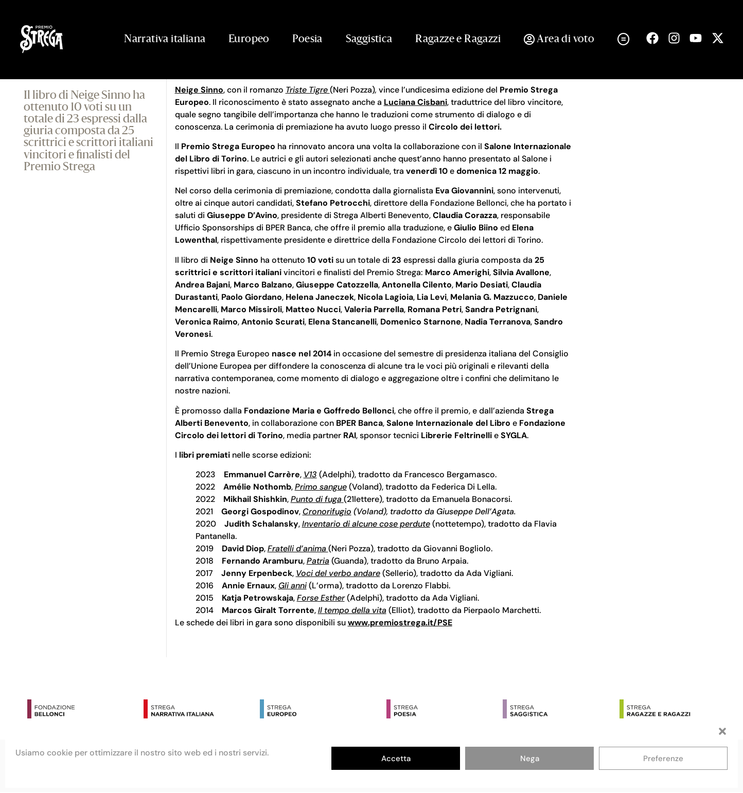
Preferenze (663, 758)
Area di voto (559, 39)
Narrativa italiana (164, 39)
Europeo (249, 39)
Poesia (307, 39)
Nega (529, 758)
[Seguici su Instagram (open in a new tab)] (674, 38)
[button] (722, 731)
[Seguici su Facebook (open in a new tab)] (652, 38)
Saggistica (369, 39)
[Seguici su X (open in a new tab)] (718, 38)
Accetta (396, 758)
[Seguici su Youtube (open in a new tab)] (695, 38)
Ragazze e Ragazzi (458, 39)
